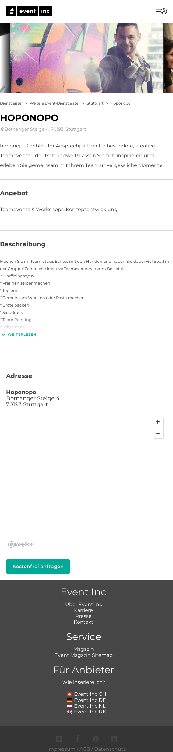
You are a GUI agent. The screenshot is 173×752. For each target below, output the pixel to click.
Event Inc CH (86, 694)
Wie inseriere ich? (83, 682)
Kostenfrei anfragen (38, 566)
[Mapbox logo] (21, 544)
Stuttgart (95, 103)
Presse (84, 616)
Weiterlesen (18, 334)
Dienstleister (11, 103)
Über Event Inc (83, 604)
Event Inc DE (86, 700)
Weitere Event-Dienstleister (55, 103)
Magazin (83, 649)
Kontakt (84, 622)
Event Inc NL (86, 706)
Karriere (83, 610)
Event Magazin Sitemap (84, 655)
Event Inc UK (86, 712)
